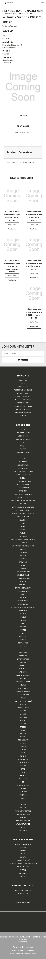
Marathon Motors (23, 675)
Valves (23, 533)
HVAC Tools (23, 497)
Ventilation (23, 536)
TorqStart (23, 795)
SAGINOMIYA (23, 750)
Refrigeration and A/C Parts (23, 514)
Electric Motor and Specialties (23, 607)
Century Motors (23, 572)
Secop (23, 753)
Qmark (23, 730)
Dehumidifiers (23, 468)
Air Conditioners (23, 433)
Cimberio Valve (23, 575)
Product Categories (23, 396)
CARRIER (23, 568)
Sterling (23, 766)
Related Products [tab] (21, 178)
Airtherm (23, 552)
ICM (23, 649)
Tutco (23, 805)
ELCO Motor (23, 604)
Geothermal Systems (23, 481)
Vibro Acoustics (23, 814)
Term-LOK (23, 775)
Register (27, 413)
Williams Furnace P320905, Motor (34, 265)
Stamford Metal (23, 763)
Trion (23, 801)
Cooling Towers (23, 465)
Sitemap (23, 416)
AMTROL (23, 870)
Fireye (23, 623)
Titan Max (23, 792)
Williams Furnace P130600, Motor (12, 216)
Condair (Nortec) (23, 708)
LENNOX (23, 665)
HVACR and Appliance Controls (23, 501)
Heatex (23, 640)
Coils (23, 459)
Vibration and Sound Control (23, 539)
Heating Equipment (23, 488)
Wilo (23, 827)
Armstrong (23, 436)
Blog (23, 897)
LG (23, 442)
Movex (23, 698)
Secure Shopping (23, 403)
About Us (23, 380)
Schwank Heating (23, 452)
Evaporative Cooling (23, 475)
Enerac (23, 614)
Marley (23, 678)
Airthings (23, 462)
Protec (23, 727)
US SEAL (23, 808)
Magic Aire (23, 672)
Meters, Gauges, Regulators (23, 507)
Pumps (23, 523)
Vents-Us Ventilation (23, 811)
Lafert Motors (23, 659)
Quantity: (23, 115)
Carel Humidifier (23, 517)
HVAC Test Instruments (23, 494)
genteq (23, 630)
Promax (23, 724)
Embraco (23, 611)
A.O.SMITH (23, 543)
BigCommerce (27, 947)
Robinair (23, 746)
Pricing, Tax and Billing (23, 390)
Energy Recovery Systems (23, 471)
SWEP (23, 772)
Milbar (23, 685)
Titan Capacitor (23, 785)
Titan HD (23, 788)
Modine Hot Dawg (23, 691)
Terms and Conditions (23, 406)
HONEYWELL (23, 646)
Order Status (23, 387)
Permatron (23, 717)
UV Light (23, 530)
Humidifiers (23, 491)
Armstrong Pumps (23, 439)
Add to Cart (12, 229)
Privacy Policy (23, 393)
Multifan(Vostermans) (23, 701)
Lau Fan (23, 662)
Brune (23, 565)
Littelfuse (23, 669)
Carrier (23, 854)
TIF (23, 782)
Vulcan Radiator (23, 821)
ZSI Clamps (23, 830)
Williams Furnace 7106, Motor (12, 265)
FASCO (23, 620)
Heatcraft (23, 636)
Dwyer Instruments (23, 588)
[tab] (23, 152)
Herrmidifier (23, 643)
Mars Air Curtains (23, 682)
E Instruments (23, 591)
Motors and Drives (23, 510)
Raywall (23, 737)
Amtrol (23, 556)
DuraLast (23, 585)
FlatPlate (23, 627)
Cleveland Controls (23, 578)
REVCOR (23, 743)
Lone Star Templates (27, 950)
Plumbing (23, 520)
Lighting (23, 504)
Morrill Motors (23, 695)
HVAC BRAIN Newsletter (23, 890)
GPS (23, 455)
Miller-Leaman (23, 688)
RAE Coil (23, 733)
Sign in (18, 413)
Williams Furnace (23, 824)
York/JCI (23, 446)
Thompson (23, 779)
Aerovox (23, 549)
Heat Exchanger (23, 484)
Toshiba (23, 798)
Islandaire (23, 653)
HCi (23, 633)
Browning (23, 562)
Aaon (23, 429)
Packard (23, 714)
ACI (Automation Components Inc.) (23, 863)
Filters (23, 478)
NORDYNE (23, 704)
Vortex (23, 817)
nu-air (23, 711)
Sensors (23, 526)
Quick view (12, 224)
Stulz (23, 769)
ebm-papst (23, 598)
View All (23, 876)
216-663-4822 (23, 902)
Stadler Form (23, 759)
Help (23, 383)
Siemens (23, 756)
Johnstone (23, 656)
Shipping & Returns (23, 409)
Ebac (23, 594)
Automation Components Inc (23, 546)
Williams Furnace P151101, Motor (34, 216)
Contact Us (23, 893)
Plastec (23, 720)
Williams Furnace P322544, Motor (34, 313)
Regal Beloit (23, 740)
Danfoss (23, 449)
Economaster (23, 601)
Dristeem (23, 581)
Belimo (23, 559)
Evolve (23, 617)
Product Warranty (23, 400)
